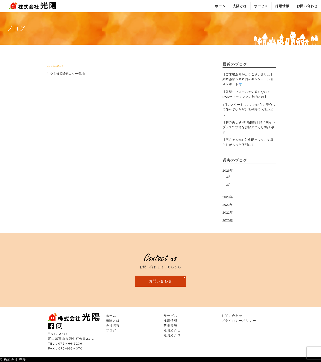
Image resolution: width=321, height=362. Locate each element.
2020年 (228, 220)
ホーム (111, 315)
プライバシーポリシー (239, 320)
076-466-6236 (70, 343)
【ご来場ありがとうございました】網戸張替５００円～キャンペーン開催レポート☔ (248, 79)
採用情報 (170, 320)
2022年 (228, 204)
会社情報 (113, 325)
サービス (170, 315)
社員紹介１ (172, 330)
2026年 (228, 170)
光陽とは (113, 320)
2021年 (228, 212)
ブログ (111, 330)
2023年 (228, 197)
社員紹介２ (172, 335)
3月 (228, 184)
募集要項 (170, 325)
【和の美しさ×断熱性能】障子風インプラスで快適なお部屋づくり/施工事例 (249, 127)
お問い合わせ (160, 281)
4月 (228, 177)
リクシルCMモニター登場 (66, 73)
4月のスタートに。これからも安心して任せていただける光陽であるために (249, 109)
